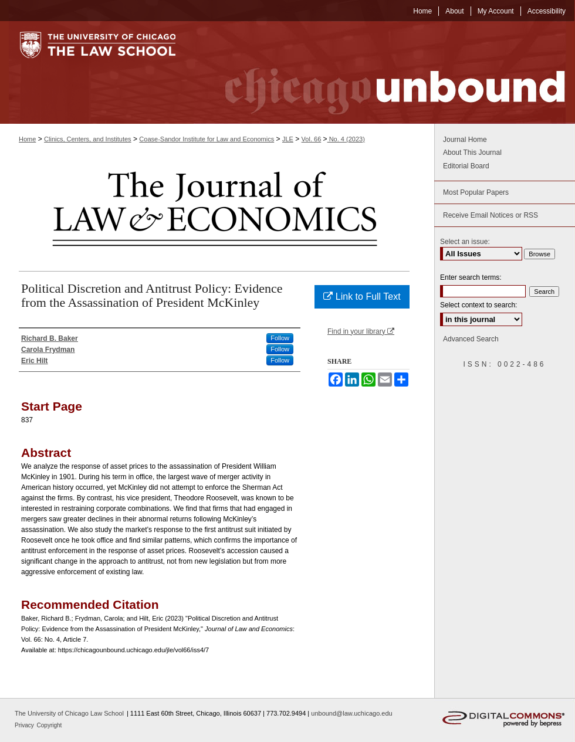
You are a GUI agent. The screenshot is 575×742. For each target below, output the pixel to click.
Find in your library (360, 331)
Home (27, 139)
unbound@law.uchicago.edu (351, 713)
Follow (279, 337)
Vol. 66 (312, 139)
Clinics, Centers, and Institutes (87, 139)
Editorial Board (466, 166)
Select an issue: (465, 242)
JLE (287, 139)
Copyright (49, 725)
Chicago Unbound (384, 72)
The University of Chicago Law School (69, 713)
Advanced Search (471, 339)
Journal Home (465, 139)
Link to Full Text (361, 296)
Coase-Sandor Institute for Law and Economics (206, 139)
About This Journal (472, 152)
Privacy (25, 725)
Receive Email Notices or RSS (490, 215)
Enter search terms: (471, 277)
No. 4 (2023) (346, 139)
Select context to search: (478, 305)
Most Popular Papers (476, 192)
